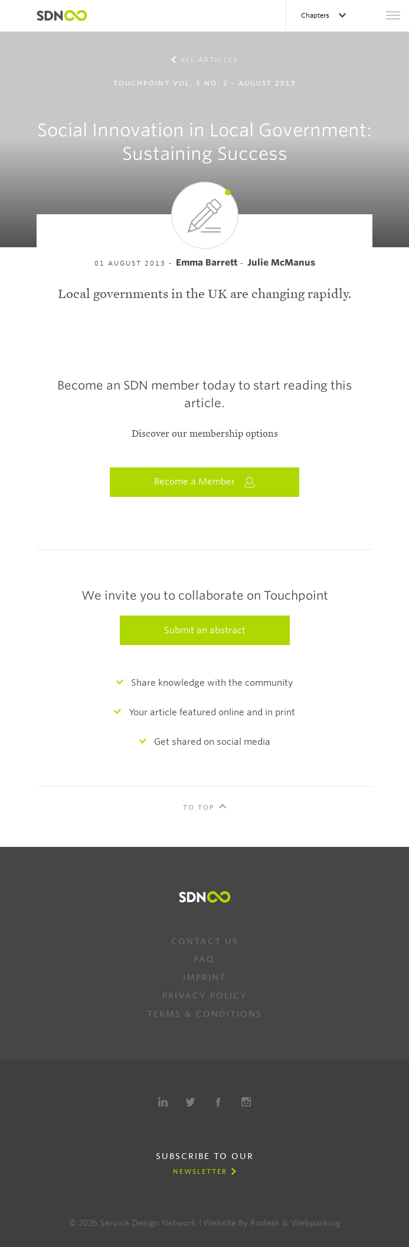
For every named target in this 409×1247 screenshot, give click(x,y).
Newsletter (200, 1171)
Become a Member (205, 481)
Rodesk (265, 1223)
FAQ (204, 959)
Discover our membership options (205, 433)
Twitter (190, 1102)
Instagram (246, 1102)
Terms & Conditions (204, 1014)
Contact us (204, 941)
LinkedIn (163, 1102)
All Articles (209, 59)
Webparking (316, 1223)
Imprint (204, 977)
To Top (199, 807)
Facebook (218, 1102)
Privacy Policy (204, 995)
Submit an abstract (205, 630)
